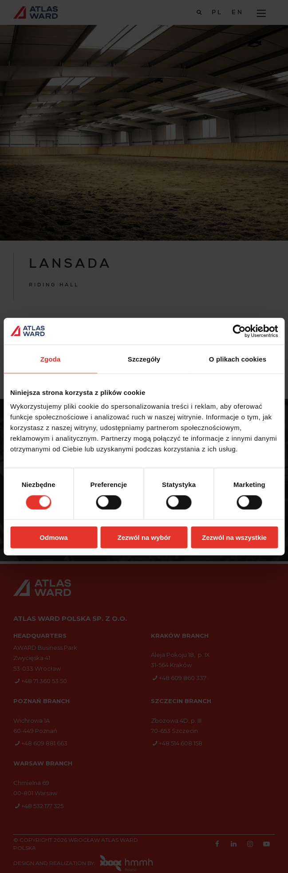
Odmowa (53, 537)
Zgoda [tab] (50, 358)
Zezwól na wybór (143, 537)
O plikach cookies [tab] (237, 358)
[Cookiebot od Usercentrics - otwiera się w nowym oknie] (239, 331)
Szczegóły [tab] (144, 358)
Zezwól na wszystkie (234, 537)
